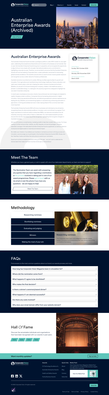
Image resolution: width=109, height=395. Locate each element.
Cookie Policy (94, 391)
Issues (76, 5)
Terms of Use (65, 391)
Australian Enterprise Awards (50, 369)
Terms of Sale (75, 391)
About (63, 366)
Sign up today (93, 356)
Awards (69, 5)
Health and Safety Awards (49, 373)
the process (19, 175)
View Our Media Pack (79, 373)
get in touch (39, 178)
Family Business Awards (49, 376)
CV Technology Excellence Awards (51, 366)
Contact (84, 5)
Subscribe (94, 5)
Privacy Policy (84, 391)
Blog (63, 369)
